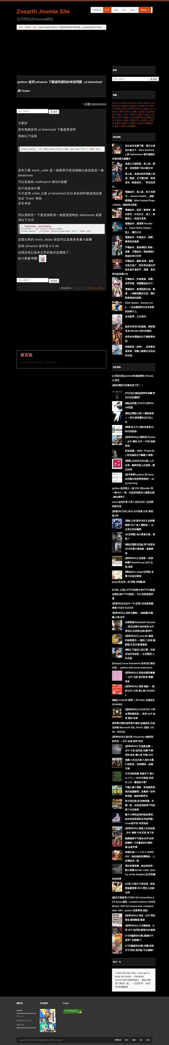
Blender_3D (134, 103)
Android (122, 103)
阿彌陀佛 (97, 10)
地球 (132, 114)
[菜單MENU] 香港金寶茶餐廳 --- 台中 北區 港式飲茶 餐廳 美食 (140, 677)
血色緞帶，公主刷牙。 (136, 316)
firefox (145, 103)
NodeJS (142, 106)
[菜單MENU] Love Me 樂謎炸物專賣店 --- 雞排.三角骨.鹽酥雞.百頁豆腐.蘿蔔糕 (140, 640)
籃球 (117, 120)
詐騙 (115, 123)
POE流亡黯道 (119, 109)
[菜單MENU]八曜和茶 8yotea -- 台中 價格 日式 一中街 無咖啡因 (140, 441)
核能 (125, 117)
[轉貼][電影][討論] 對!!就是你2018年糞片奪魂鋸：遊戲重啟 (140, 548)
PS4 (137, 109)
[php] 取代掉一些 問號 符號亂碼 (128, 582)
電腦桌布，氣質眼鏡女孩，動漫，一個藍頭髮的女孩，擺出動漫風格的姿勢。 (140, 293)
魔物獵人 (131, 126)
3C (114, 103)
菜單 (150, 120)
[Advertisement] (61, 53)
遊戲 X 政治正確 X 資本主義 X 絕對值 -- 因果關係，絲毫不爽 (139, 764)
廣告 (139, 114)
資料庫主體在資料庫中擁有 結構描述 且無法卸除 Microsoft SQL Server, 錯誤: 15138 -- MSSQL (133, 727)
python (100, 288)
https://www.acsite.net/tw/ (26, 1028)
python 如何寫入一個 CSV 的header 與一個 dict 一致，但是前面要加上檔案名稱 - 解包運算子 (133, 492)
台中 (125, 114)
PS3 (130, 109)
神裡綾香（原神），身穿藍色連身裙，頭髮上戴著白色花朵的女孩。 (140, 351)
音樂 (122, 126)
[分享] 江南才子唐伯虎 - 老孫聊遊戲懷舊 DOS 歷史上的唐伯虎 (140, 888)
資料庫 (123, 123)
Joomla (123, 106)
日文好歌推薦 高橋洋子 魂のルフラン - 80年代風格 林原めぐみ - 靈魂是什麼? (139, 777)
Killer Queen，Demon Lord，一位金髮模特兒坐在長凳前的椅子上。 (139, 307)
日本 (117, 117)
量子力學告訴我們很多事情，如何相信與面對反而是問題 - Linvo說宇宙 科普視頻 (140, 819)
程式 (107, 10)
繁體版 (145, 10)
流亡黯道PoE (136, 117)
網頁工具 (91, 288)
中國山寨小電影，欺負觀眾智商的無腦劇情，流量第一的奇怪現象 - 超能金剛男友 (140, 791)
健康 (133, 112)
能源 (143, 120)
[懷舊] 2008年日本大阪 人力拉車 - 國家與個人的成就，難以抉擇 (140, 465)
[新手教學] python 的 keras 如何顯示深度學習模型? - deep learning (139, 478)
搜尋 (54, 112)
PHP (150, 106)
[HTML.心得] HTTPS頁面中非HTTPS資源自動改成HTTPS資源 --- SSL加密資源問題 (133, 594)
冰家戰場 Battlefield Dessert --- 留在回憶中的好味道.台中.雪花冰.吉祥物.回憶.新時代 (140, 626)
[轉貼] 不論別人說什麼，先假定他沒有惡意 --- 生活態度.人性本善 (140, 654)
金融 (138, 123)
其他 (133, 10)
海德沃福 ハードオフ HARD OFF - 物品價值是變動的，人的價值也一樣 (140, 856)
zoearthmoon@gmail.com (26, 1013)
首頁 (21, 27)
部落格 (28, 27)
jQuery (132, 106)
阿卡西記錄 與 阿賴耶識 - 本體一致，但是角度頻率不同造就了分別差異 (140, 805)
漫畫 (147, 117)
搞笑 (146, 114)
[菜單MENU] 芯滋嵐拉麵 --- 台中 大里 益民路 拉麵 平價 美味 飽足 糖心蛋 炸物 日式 (139, 750)
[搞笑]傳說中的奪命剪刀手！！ (128, 385)
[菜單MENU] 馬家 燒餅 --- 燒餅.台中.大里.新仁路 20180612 (140, 690)
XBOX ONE (123, 112)
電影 (115, 126)
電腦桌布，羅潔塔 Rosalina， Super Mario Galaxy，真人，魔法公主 (139, 227)
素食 (125, 120)
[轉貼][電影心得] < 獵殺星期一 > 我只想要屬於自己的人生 (139, 417)
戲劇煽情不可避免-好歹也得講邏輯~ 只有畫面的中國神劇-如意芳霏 (139, 842)
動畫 (140, 112)
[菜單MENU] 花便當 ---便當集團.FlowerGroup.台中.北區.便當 (139, 562)
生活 (124, 10)
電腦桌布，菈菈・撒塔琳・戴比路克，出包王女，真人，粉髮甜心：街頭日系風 (140, 214)
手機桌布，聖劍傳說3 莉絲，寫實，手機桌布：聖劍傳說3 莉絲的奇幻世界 (140, 251)
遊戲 (116, 10)
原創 (117, 114)
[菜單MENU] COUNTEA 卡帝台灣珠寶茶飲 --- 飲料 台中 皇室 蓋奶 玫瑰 (140, 713)
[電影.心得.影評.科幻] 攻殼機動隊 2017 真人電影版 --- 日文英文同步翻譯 (140, 525)
